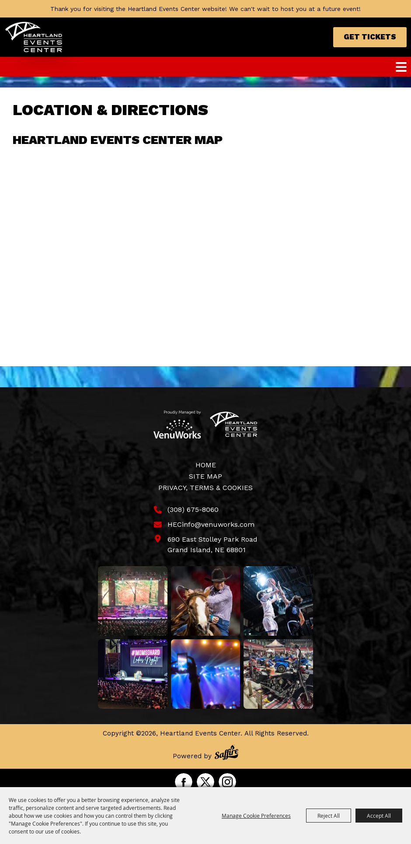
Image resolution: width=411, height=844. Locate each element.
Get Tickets (370, 36)
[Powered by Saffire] (226, 754)
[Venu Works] (177, 424)
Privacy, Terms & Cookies (205, 487)
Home (205, 465)
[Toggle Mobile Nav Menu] (401, 67)
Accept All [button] (379, 815)
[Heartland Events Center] (33, 37)
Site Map (205, 476)
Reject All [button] (328, 815)
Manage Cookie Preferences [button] (256, 815)
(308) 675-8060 (193, 509)
